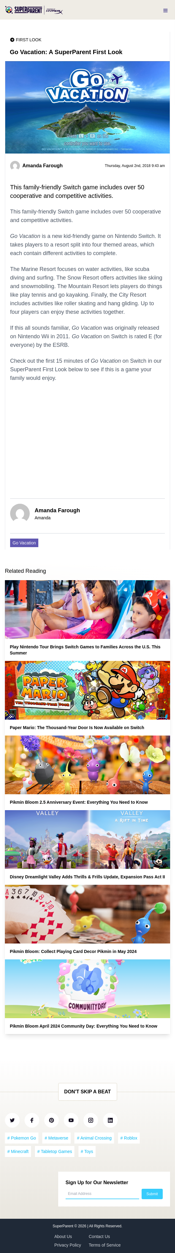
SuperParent (63, 1226)
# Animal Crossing (94, 1138)
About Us (63, 1236)
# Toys (87, 1151)
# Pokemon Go (21, 1138)
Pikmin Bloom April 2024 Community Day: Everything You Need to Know (83, 1026)
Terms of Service (105, 1245)
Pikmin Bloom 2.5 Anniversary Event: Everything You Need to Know (79, 802)
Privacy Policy (67, 1245)
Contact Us (99, 1236)
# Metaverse (56, 1138)
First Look (28, 39)
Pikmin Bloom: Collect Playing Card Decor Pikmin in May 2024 (73, 951)
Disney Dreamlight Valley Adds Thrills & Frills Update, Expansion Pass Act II (87, 876)
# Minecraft (18, 1151)
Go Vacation (24, 542)
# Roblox (128, 1138)
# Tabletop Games (54, 1151)
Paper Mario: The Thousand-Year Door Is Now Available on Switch (77, 727)
